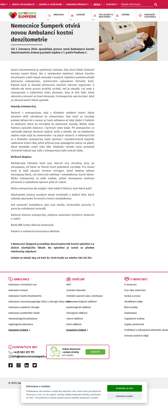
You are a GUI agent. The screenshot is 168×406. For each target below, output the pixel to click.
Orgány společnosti (134, 324)
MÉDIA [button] (97, 4)
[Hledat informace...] (155, 5)
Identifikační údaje (133, 301)
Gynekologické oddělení (78, 307)
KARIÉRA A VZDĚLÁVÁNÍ (50, 4)
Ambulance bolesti (18, 290)
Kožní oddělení (73, 324)
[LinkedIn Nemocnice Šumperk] (27, 366)
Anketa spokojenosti (23, 4)
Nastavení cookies (124, 396)
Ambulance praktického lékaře (24, 313)
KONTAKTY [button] (111, 4)
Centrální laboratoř (76, 290)
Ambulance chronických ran (23, 284)
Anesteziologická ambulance (23, 318)
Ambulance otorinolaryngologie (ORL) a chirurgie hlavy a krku (40, 301)
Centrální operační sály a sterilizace (84, 296)
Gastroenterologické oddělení (81, 301)
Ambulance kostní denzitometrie (25, 296)
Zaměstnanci (130, 313)
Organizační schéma (134, 318)
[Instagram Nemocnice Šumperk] (19, 366)
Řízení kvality (131, 307)
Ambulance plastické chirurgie (24, 307)
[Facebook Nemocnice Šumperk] (11, 366)
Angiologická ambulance (21, 324)
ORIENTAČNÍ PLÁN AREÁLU (150, 16)
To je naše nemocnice (135, 290)
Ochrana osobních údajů (136, 335)
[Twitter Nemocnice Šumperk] (35, 366)
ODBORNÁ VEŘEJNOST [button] (77, 4)
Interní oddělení (74, 318)
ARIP (68, 284)
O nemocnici (130, 284)
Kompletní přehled (19, 330)
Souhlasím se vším (124, 388)
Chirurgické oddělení (76, 313)
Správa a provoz (132, 296)
